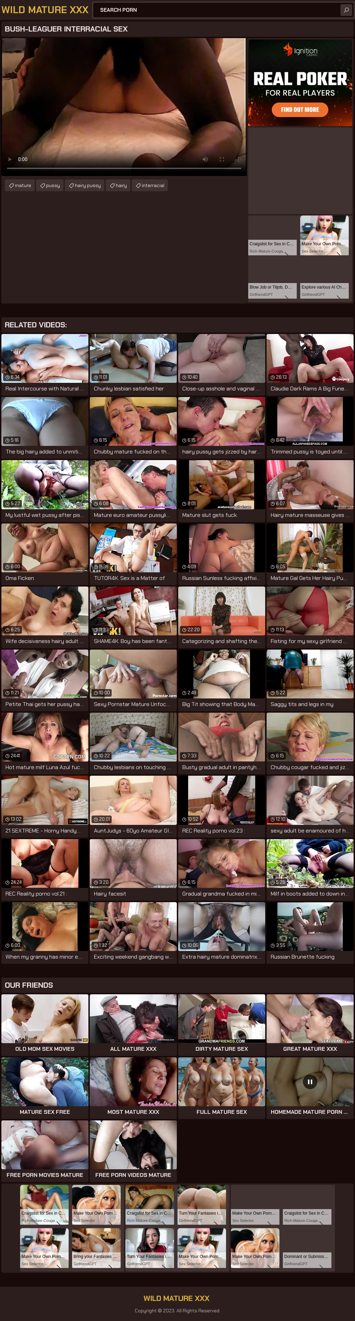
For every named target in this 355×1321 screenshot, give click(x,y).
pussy (53, 185)
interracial (153, 185)
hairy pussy (88, 185)
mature (23, 185)
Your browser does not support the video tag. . (124, 107)
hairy (121, 185)
